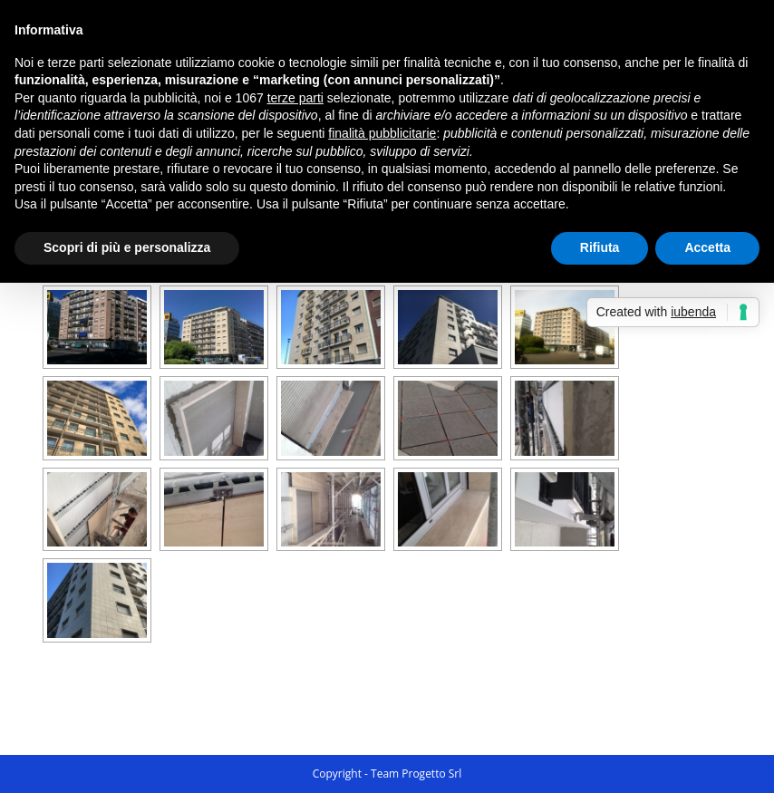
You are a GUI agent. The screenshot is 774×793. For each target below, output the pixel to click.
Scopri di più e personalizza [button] (127, 247)
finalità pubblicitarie (382, 133)
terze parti (295, 98)
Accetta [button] (707, 247)
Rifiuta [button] (600, 247)
